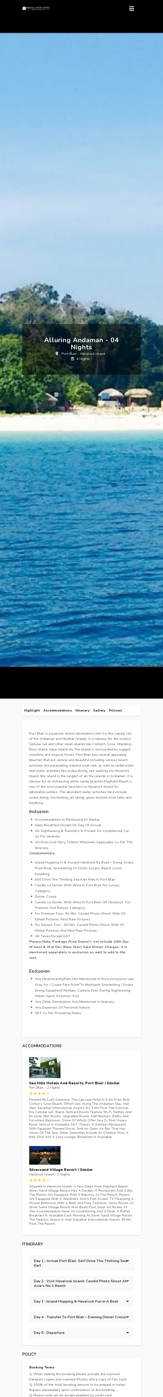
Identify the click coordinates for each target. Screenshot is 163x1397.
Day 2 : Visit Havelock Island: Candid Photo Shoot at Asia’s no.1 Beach (80, 1283)
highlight (32, 710)
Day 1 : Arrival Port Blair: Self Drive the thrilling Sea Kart (80, 1263)
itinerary (82, 710)
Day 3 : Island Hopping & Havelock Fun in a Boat (76, 1301)
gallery (99, 710)
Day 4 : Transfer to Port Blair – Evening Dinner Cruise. (80, 1317)
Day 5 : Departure (49, 1332)
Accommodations (57, 710)
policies (115, 710)
